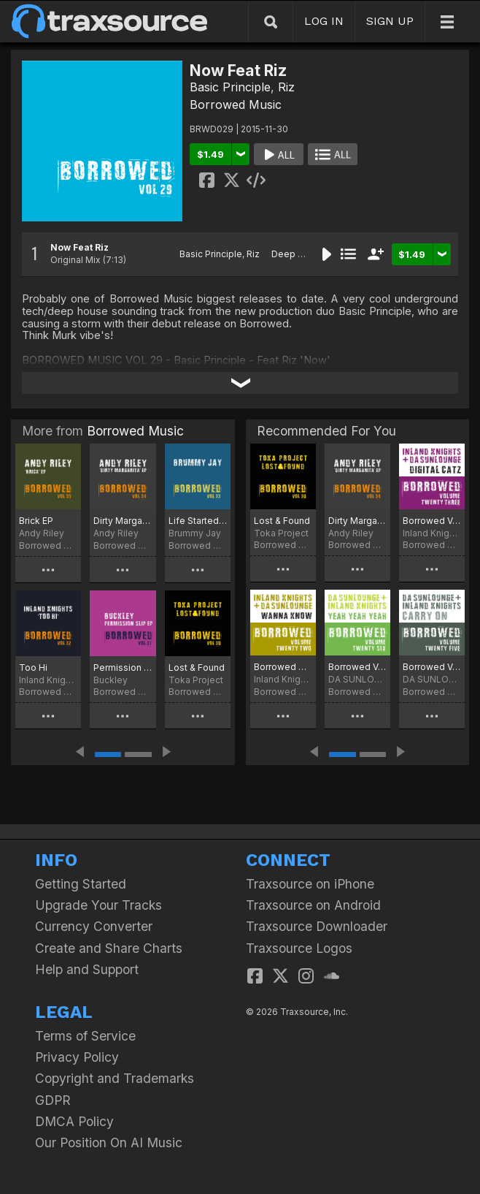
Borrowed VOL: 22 (283, 666)
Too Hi (33, 667)
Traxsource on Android (313, 905)
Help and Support (87, 969)
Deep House (298, 253)
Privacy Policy (77, 1057)
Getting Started (80, 883)
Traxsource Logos (299, 948)
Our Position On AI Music (108, 1142)
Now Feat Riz (79, 247)
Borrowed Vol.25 (432, 666)
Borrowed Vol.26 (357, 666)
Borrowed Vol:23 (432, 520)
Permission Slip (122, 667)
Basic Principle (230, 87)
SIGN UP (390, 21)
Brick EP (36, 520)
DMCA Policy (74, 1121)
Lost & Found (197, 667)
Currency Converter (93, 926)
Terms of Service (85, 1035)
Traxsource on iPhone (310, 883)
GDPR (53, 1100)
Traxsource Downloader (316, 926)
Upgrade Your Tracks (98, 905)
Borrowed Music (236, 104)
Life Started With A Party (198, 520)
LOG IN (324, 21)
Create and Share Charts (108, 948)
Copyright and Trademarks (114, 1078)
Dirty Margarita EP (122, 520)
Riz (286, 87)
